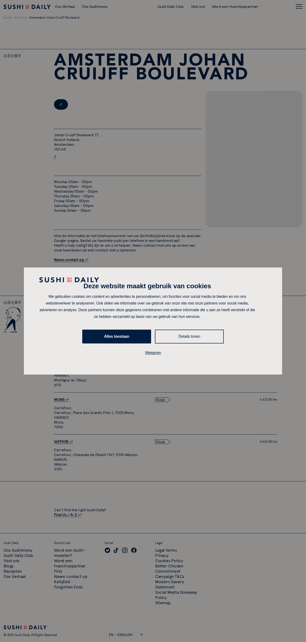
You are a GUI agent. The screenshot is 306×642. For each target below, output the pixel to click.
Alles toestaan (116, 336)
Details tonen (189, 336)
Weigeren (153, 353)
